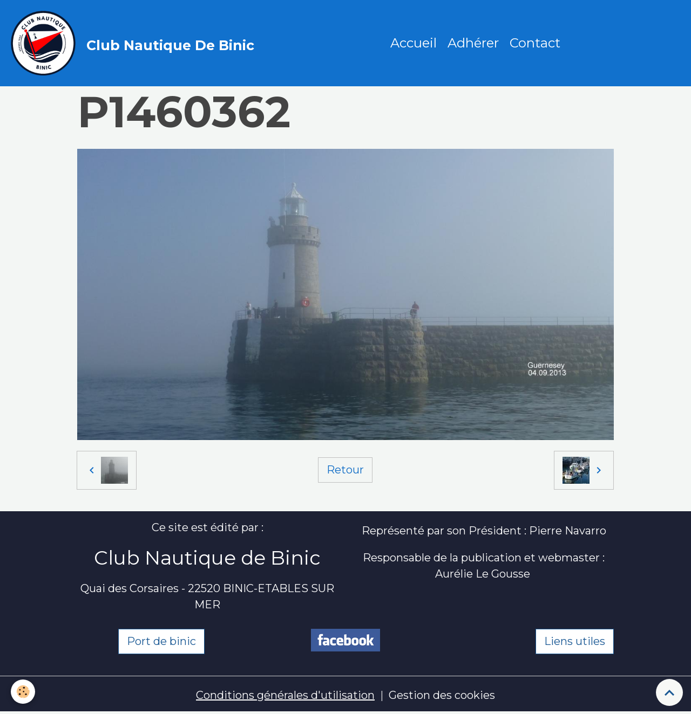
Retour (345, 469)
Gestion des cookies (442, 695)
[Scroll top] (669, 692)
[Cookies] (23, 691)
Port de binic (161, 641)
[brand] (135, 43)
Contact (535, 43)
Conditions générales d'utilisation (285, 695)
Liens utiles (574, 641)
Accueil (413, 43)
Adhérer (473, 43)
